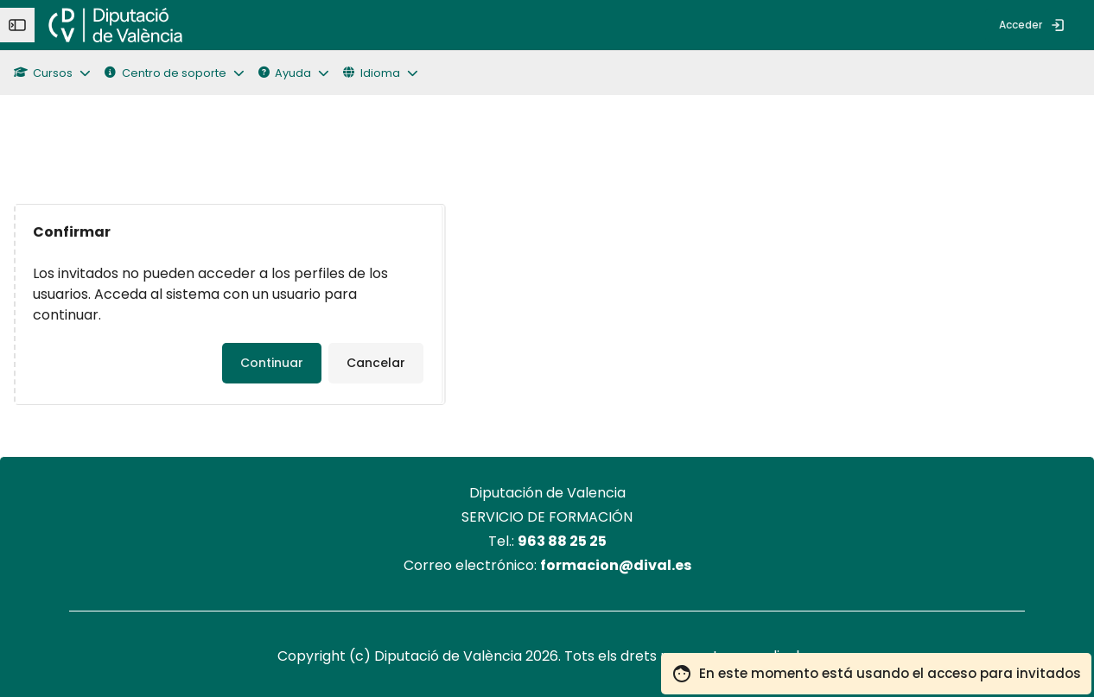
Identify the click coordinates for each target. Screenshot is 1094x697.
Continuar (271, 362)
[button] (59, 73)
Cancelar (376, 362)
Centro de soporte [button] (165, 73)
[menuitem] (210, 25)
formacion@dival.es (615, 565)
